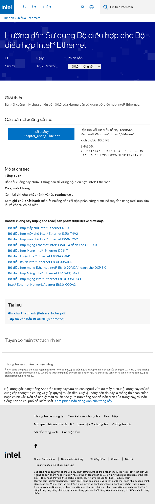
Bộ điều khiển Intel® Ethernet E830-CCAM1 (39, 256)
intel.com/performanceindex (52, 480)
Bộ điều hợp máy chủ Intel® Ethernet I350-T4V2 (43, 234)
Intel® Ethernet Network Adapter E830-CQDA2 (42, 285)
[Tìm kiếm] (105, 7)
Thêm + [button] (48, 7)
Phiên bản (75, 58)
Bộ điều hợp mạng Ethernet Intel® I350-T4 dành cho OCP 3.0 (52, 245)
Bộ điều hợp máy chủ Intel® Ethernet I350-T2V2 (43, 239)
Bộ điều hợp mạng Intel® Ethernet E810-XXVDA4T (45, 279)
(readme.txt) (36, 319)
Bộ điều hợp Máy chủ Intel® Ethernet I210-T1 (41, 228)
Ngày (40, 58)
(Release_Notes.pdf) (37, 313)
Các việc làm (71, 432)
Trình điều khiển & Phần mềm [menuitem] (22, 18)
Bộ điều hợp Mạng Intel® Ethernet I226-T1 (39, 251)
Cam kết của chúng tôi (84, 416)
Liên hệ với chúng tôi (93, 424)
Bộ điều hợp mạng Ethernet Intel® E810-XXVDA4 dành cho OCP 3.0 (57, 268)
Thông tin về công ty (49, 416)
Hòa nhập (111, 416)
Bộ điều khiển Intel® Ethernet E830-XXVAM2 (40, 262)
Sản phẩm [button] (28, 7)
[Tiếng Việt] (91, 7)
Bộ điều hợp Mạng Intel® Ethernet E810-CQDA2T (44, 273)
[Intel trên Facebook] (35, 446)
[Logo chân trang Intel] (13, 454)
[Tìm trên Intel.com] (131, 7)
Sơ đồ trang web (46, 432)
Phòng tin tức (122, 424)
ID (6, 58)
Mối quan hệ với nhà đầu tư (53, 424)
